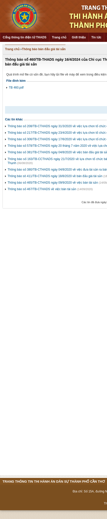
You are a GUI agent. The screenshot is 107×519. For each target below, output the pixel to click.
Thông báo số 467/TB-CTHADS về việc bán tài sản (42, 189)
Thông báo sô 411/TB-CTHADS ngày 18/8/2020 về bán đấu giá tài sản (55, 176)
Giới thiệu (79, 37)
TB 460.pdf (16, 87)
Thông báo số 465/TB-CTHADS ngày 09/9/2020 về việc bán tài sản (53, 182)
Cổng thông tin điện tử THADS (24, 37)
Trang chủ (59, 37)
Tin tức (96, 37)
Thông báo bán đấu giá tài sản (43, 49)
